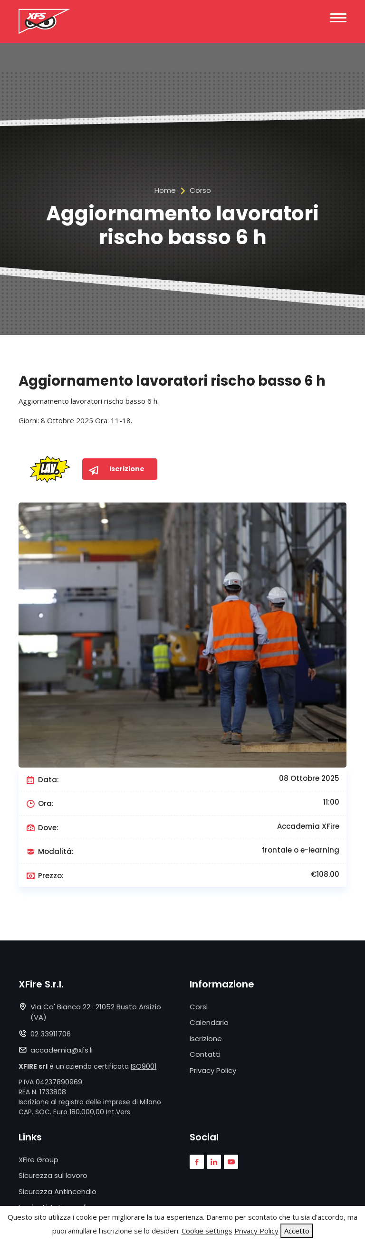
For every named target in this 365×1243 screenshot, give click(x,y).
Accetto (296, 1230)
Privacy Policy (213, 1070)
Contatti (205, 1054)
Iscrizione (206, 1039)
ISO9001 (143, 1066)
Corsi (199, 1007)
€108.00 (325, 874)
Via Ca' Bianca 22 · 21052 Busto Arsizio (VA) (95, 1012)
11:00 (331, 802)
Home (165, 190)
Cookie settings (206, 1230)
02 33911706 (50, 1034)
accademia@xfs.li (61, 1050)
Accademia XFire (308, 826)
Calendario (209, 1022)
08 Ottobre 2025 (309, 778)
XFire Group (38, 1160)
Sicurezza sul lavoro (53, 1175)
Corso (200, 190)
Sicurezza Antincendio (57, 1191)
